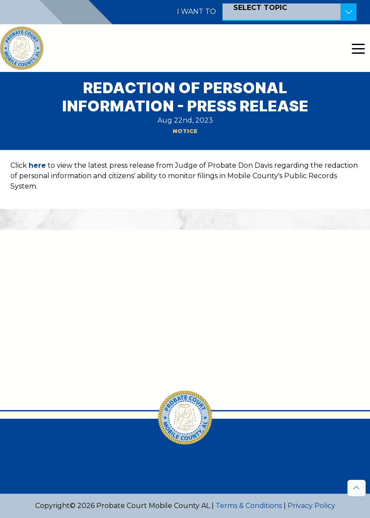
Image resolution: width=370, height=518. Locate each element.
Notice (185, 131)
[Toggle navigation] (358, 48)
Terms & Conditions (249, 506)
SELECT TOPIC (260, 7)
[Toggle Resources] (349, 12)
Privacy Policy (311, 506)
